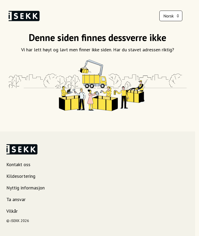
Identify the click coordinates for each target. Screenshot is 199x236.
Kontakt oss (18, 164)
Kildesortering (20, 176)
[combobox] (170, 16)
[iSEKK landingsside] (24, 16)
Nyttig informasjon (25, 188)
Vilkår (12, 211)
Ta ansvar (16, 199)
